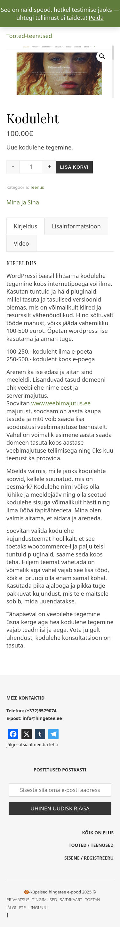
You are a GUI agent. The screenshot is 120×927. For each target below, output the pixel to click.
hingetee (57, 892)
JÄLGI (11, 907)
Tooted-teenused (29, 36)
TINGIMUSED (44, 899)
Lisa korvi (74, 167)
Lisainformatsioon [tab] (76, 226)
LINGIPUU (38, 907)
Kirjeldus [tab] (25, 226)
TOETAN (92, 899)
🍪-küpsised (36, 892)
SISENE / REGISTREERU (89, 858)
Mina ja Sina (22, 202)
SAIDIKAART (71, 899)
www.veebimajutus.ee (61, 403)
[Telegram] (53, 734)
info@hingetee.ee (42, 718)
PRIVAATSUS (17, 899)
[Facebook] (13, 734)
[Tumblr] (40, 734)
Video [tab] (21, 243)
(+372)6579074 (41, 711)
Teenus (37, 187)
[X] (26, 734)
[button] (102, 56)
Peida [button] (96, 17)
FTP (22, 907)
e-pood (74, 892)
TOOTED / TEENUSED (91, 845)
